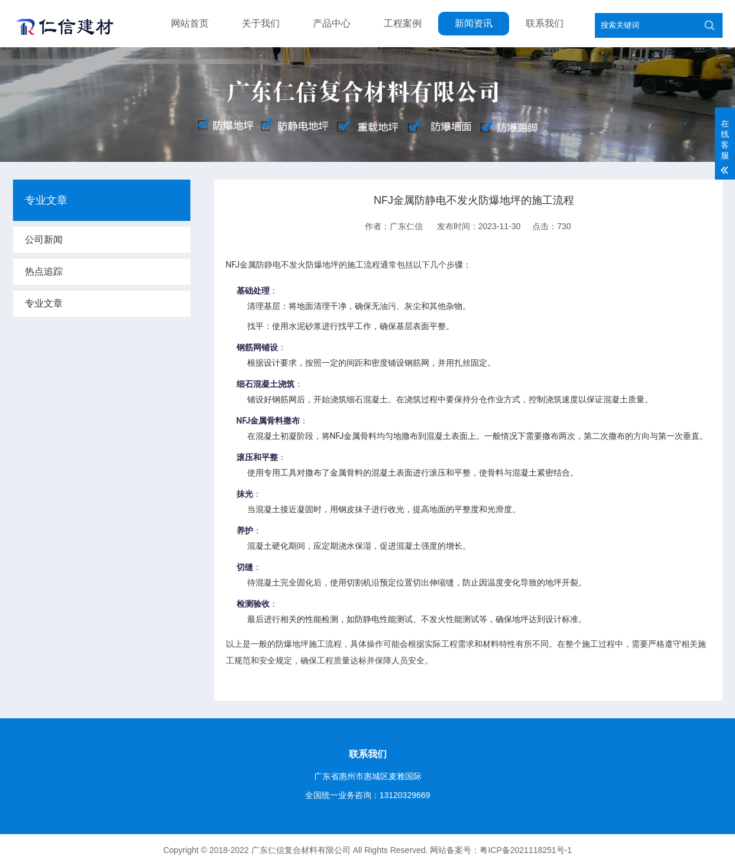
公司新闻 (44, 240)
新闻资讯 (474, 23)
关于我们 (261, 23)
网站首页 (190, 23)
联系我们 (545, 23)
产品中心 (332, 23)
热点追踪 (44, 271)
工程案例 (403, 23)
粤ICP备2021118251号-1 (526, 850)
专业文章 (44, 303)
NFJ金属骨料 (260, 420)
